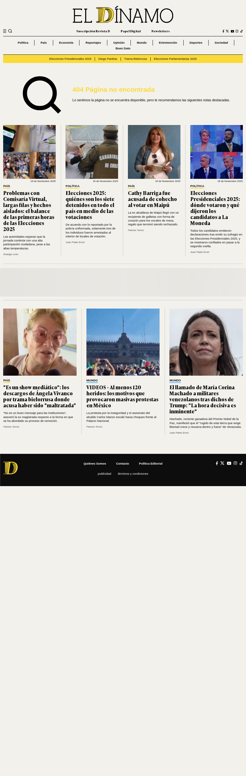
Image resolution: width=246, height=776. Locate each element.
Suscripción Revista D (93, 31)
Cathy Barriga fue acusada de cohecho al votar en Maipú (152, 199)
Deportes (195, 42)
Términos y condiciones (133, 473)
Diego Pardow (107, 58)
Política (23, 42)
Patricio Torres (136, 230)
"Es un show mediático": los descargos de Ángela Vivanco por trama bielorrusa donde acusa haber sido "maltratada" (39, 396)
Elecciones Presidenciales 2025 (70, 58)
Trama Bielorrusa (135, 58)
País (44, 42)
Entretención (168, 42)
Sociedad (221, 42)
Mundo (142, 42)
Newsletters (160, 31)
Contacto (122, 463)
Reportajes (93, 42)
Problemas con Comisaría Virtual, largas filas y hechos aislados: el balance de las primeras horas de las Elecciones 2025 (28, 210)
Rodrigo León (10, 254)
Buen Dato (123, 48)
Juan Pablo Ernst (75, 242)
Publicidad (104, 473)
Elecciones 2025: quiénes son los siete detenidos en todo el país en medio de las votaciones (90, 205)
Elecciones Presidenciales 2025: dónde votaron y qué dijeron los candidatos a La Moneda (215, 207)
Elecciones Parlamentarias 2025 (175, 58)
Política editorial (150, 463)
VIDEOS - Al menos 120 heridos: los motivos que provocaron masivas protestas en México (122, 396)
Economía (66, 42)
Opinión (119, 42)
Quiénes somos (95, 463)
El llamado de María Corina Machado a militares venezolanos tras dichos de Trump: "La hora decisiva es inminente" (202, 399)
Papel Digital (131, 31)
